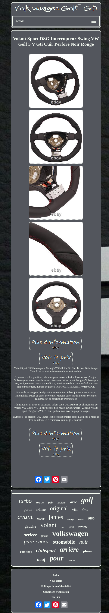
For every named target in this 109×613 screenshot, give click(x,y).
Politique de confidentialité (56, 586)
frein (50, 502)
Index (56, 575)
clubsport (46, 550)
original (59, 508)
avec (73, 502)
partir (28, 509)
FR (58, 597)
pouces (71, 560)
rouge (40, 502)
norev (40, 518)
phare (87, 551)
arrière (69, 549)
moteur (61, 502)
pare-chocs (36, 541)
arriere (30, 534)
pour (56, 558)
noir (83, 542)
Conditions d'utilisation (56, 591)
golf (87, 500)
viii (74, 509)
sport (71, 526)
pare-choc (26, 551)
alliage (71, 519)
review (82, 526)
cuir (62, 527)
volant (48, 524)
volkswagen (70, 533)
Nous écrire (56, 580)
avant (25, 516)
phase (44, 535)
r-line (41, 509)
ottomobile (64, 542)
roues (81, 519)
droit (85, 510)
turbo (25, 500)
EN (53, 597)
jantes (56, 517)
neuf (41, 559)
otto (91, 518)
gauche (30, 526)
